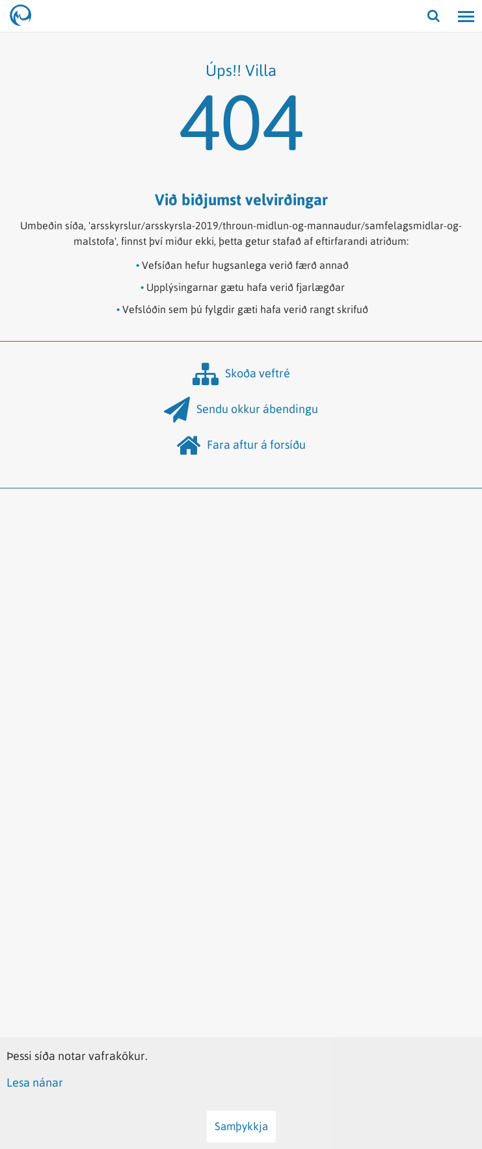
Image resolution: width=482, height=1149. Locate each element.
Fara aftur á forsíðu (241, 446)
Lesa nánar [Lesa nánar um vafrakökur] (35, 1082)
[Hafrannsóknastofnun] (26, 16)
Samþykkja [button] (241, 1126)
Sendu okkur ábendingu (241, 410)
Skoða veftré (241, 374)
